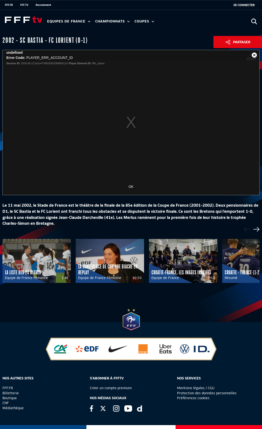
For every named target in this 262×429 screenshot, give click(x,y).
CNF (5, 403)
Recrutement (43, 4)
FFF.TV (24, 4)
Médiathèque (13, 408)
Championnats (112, 21)
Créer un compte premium (111, 388)
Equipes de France (68, 21)
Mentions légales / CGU (195, 388)
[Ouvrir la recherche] (254, 21)
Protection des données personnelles (207, 393)
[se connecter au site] (244, 5)
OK (130, 187)
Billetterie (10, 393)
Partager (241, 42)
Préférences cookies (193, 398)
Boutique (9, 398)
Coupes (144, 21)
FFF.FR (9, 4)
